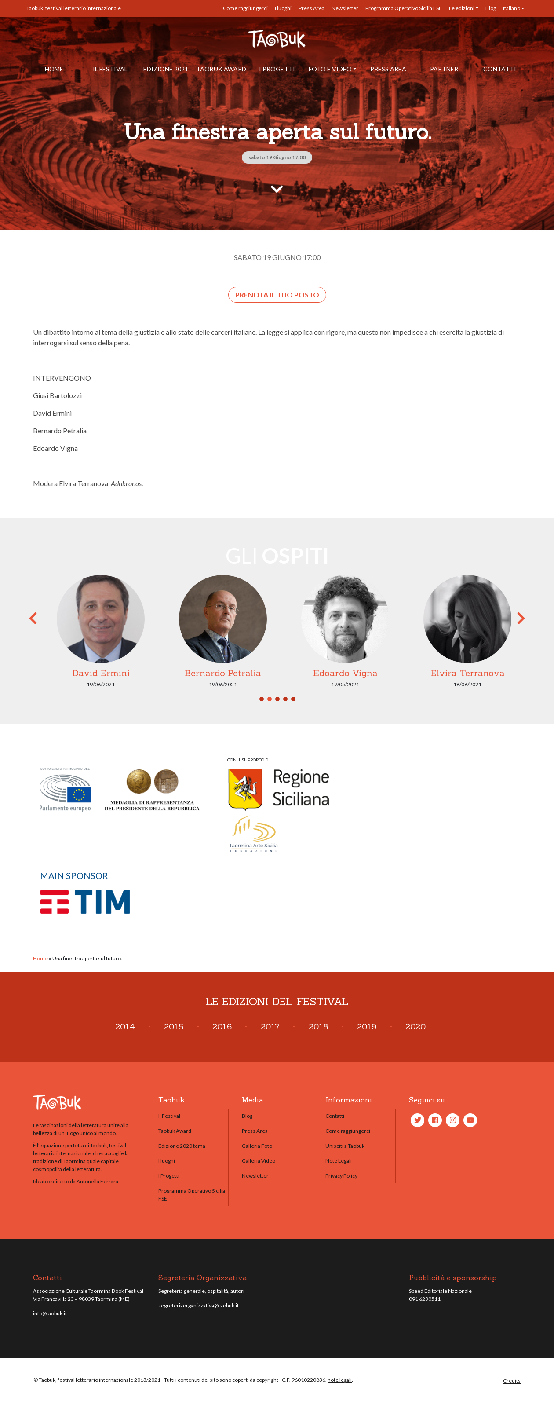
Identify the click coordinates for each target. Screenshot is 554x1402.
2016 (222, 1026)
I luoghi (283, 8)
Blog (490, 8)
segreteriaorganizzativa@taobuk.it (198, 1305)
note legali (340, 1379)
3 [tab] (277, 699)
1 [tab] (261, 699)
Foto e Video (330, 69)
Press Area (311, 8)
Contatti (499, 69)
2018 (318, 1026)
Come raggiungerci (245, 8)
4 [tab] (285, 699)
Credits (512, 1380)
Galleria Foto (257, 1145)
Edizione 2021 (165, 69)
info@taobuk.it (50, 1313)
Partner (444, 69)
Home (54, 69)
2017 (270, 1026)
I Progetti (277, 69)
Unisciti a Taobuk (344, 1145)
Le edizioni (461, 8)
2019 (366, 1026)
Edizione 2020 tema (181, 1145)
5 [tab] (293, 699)
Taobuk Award (221, 69)
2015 (173, 1026)
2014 (125, 1026)
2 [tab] (269, 699)
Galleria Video (258, 1160)
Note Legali (338, 1160)
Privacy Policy (341, 1175)
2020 (415, 1026)
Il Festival (110, 69)
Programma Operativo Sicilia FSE (403, 8)
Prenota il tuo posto (277, 294)
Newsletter (345, 8)
